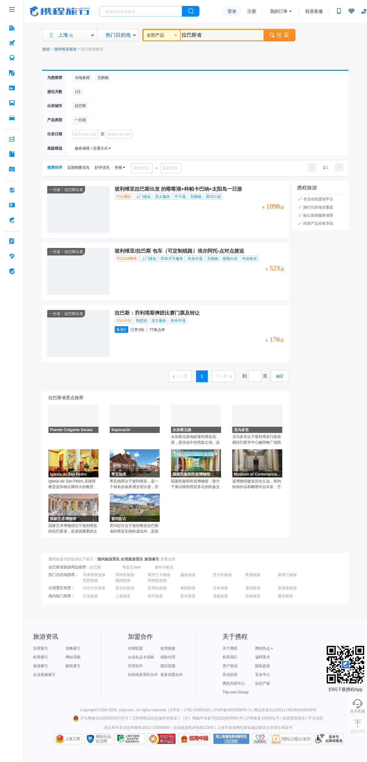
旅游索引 (151, 559)
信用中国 (194, 739)
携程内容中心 (234, 683)
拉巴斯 (95, 567)
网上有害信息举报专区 (231, 739)
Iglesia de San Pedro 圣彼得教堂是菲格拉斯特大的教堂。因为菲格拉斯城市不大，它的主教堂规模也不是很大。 (72, 484)
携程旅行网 (59, 11)
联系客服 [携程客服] (314, 11)
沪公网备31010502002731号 (100, 718)
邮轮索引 (73, 666)
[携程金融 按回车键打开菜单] (12, 220)
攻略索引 (73, 648)
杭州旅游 (155, 596)
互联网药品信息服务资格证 (154, 718)
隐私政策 (262, 666)
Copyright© (89, 710)
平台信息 (315, 718)
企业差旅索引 (44, 674)
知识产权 (262, 683)
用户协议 (230, 666)
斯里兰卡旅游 (159, 575)
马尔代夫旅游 (94, 588)
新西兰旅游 (287, 575)
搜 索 (279, 35)
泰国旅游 (187, 588)
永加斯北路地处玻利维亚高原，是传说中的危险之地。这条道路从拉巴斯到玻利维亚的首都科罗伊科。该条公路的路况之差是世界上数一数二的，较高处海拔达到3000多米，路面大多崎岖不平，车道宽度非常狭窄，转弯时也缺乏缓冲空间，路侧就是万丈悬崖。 (196, 440)
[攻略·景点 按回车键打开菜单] (12, 154)
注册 (251, 11)
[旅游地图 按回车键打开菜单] (12, 169)
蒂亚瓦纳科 (131, 567)
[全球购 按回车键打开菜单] (12, 190)
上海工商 (72, 739)
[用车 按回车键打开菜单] (12, 118)
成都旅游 (220, 596)
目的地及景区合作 (143, 674)
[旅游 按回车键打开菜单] (12, 73)
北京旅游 (90, 596)
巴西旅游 (90, 580)
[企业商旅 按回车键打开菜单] (12, 241)
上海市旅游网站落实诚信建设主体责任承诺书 (254, 727)
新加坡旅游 (287, 588)
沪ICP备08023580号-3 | (233, 710)
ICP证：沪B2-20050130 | (191, 710)
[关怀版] (364, 11)
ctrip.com (126, 710)
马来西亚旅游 (94, 575)
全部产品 (162, 35)
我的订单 (279, 11)
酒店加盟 (167, 666)
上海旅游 (122, 596)
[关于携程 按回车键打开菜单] (12, 271)
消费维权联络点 (260, 739)
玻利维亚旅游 (65, 49)
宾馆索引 (40, 648)
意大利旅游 (222, 575)
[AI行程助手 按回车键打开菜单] (12, 139)
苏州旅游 (187, 596)
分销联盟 (135, 648)
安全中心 (262, 674)
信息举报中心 (130, 739)
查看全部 (167, 559)
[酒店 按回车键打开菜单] (12, 27)
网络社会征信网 (103, 738)
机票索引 (40, 657)
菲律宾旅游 (124, 575)
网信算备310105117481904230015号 (285, 710)
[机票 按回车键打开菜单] (12, 42)
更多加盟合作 (171, 674)
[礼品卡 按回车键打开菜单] (12, 205)
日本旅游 (220, 588)
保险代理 (167, 657)
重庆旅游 (285, 596)
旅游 (46, 49)
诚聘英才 (262, 657)
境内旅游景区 (108, 559)
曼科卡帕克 (164, 567)
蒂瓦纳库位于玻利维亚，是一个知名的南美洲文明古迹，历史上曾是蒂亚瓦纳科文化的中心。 (134, 484)
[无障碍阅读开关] (351, 11)
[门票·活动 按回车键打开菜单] (12, 88)
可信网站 (162, 739)
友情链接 (167, 648)
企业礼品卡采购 (141, 657)
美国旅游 (252, 588)
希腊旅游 (252, 575)
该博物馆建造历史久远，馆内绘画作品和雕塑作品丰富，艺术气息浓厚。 (256, 484)
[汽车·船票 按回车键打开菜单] (12, 103)
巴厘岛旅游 (157, 588)
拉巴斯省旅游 (92, 49)
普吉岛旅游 (124, 588)
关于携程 (230, 648)
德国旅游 (122, 580)
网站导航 (73, 657)
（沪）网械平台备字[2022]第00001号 (212, 718)
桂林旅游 (252, 596)
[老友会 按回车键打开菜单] (12, 256)
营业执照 (230, 674)
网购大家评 (291, 739)
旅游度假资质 (294, 718)
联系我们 (230, 657)
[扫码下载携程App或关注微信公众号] (339, 11)
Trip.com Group (236, 692)
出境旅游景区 (132, 559)
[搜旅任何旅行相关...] (141, 11)
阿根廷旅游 (157, 580)
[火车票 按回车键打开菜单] (12, 57)
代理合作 (135, 666)
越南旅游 (187, 575)
